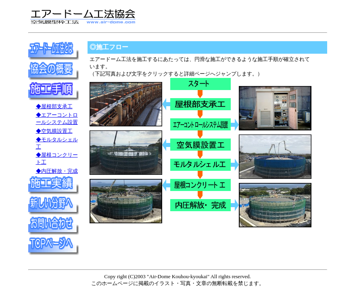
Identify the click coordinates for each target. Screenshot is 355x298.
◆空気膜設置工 (54, 131)
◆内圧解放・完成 (57, 171)
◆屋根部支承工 (54, 106)
